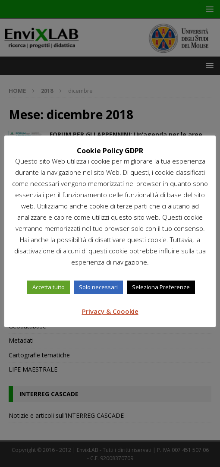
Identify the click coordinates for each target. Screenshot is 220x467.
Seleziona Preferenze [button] (161, 287)
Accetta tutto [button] (48, 287)
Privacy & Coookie (110, 311)
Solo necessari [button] (98, 287)
